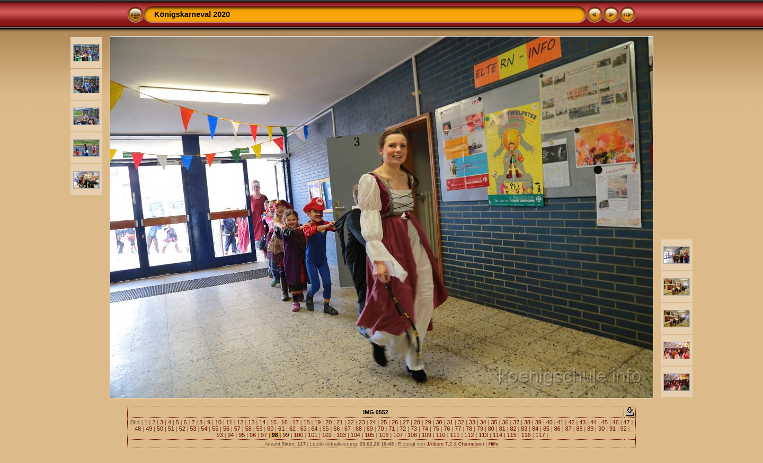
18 (307, 422)
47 (627, 422)
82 (513, 428)
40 (549, 422)
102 (327, 435)
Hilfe (494, 444)
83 (524, 428)
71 (391, 428)
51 (171, 428)
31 (450, 422)
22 (351, 422)
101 (312, 435)
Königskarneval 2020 (192, 14)
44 (593, 422)
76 (447, 428)
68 (358, 428)
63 (303, 428)
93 (220, 435)
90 (601, 428)
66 (336, 428)
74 (425, 428)
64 (315, 428)
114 (497, 435)
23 (362, 422)
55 (215, 428)
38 (527, 422)
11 (229, 422)
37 (516, 422)
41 (560, 422)
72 (402, 428)
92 (623, 428)
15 (273, 422)
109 (426, 435)
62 (292, 428)
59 (259, 428)
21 (339, 422)
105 (369, 435)
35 (494, 422)
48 (138, 428)
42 (571, 422)
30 (438, 422)
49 (149, 428)
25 (383, 422)
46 (615, 422)
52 (182, 428)
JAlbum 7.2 (439, 444)
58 (248, 428)
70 (381, 428)
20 (328, 422)
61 (281, 428)
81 (502, 428)
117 (540, 435)
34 (483, 422)
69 (370, 428)
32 (461, 422)
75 (436, 428)
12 (240, 422)
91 (612, 428)
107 (398, 435)
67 (347, 428)
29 (428, 422)
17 (295, 422)
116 (526, 435)
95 (241, 435)
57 (237, 428)
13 (251, 422)
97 (264, 435)
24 (372, 422)
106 (383, 435)
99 (286, 435)
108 (412, 435)
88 (579, 428)
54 (204, 428)
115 (511, 435)
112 (469, 435)
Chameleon (471, 444)
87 (568, 428)
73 (414, 428)
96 (253, 435)
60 (270, 428)
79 (480, 428)
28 (417, 422)
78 (469, 428)
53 (193, 428)
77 (458, 428)
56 (226, 428)
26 (395, 422)
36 (505, 422)
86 (557, 428)
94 (230, 435)
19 (317, 422)
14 (262, 422)
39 (538, 422)
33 (472, 422)
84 (535, 428)
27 (406, 422)
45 (604, 422)
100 (298, 435)
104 (355, 435)
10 (218, 422)
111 (455, 435)
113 (483, 435)
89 (590, 428)
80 (491, 428)
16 (284, 422)
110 (440, 435)
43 (582, 422)
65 (325, 428)
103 (341, 435)
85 (546, 428)
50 (160, 428)
